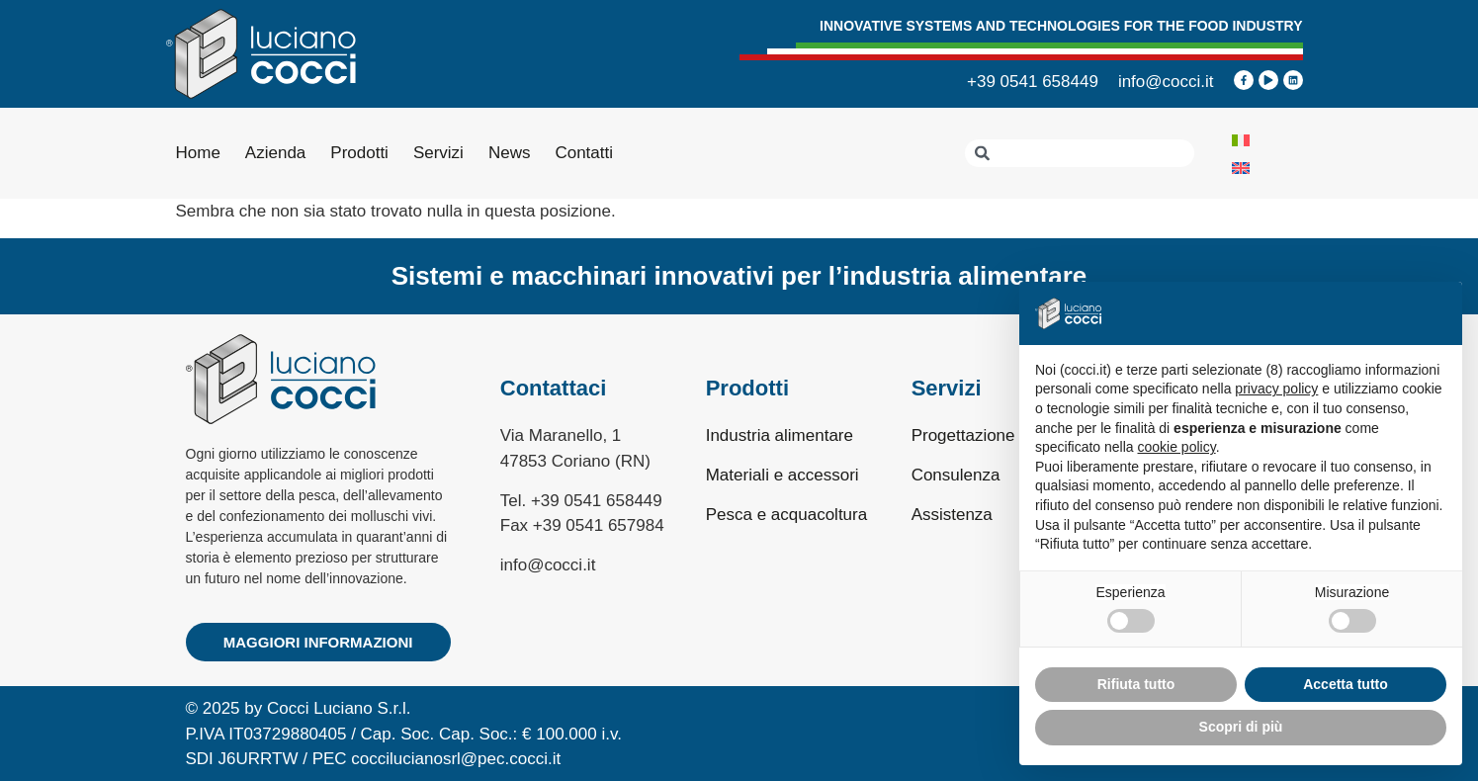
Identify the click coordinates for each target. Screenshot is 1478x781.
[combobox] (1080, 153)
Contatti (584, 152)
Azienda (275, 152)
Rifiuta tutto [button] (1136, 684)
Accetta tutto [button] (1345, 684)
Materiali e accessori (782, 475)
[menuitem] (1241, 139)
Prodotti (359, 152)
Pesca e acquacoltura (787, 514)
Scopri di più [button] (1241, 727)
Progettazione (963, 435)
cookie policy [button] (1177, 447)
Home (198, 152)
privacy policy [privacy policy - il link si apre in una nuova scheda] (1276, 388)
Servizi (438, 152)
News (509, 152)
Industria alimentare (779, 435)
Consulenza (956, 475)
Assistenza (952, 514)
